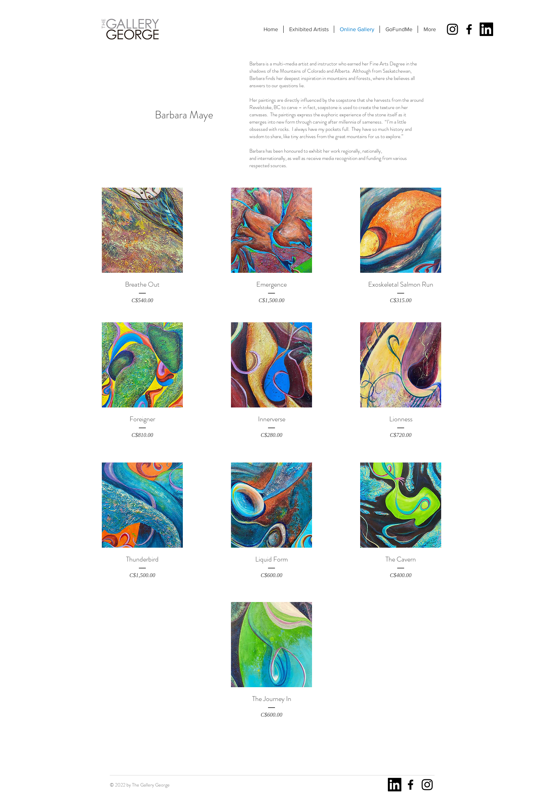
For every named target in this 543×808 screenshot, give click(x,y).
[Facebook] (469, 29)
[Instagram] (452, 29)
